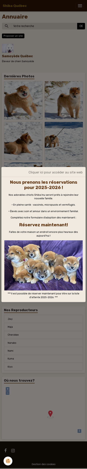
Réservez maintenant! (43, 224)
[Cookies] (8, 461)
